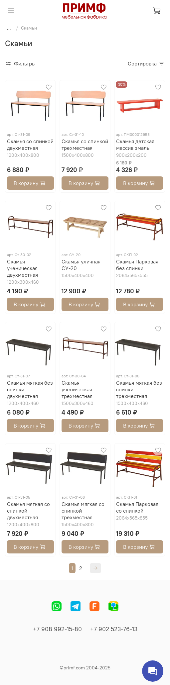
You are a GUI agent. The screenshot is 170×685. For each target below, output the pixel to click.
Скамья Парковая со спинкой (137, 507)
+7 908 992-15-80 (57, 629)
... (9, 28)
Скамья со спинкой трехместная (85, 144)
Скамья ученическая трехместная (77, 389)
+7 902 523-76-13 (113, 629)
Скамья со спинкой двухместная (30, 144)
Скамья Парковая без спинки (137, 264)
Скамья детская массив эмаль (135, 144)
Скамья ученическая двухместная (22, 268)
